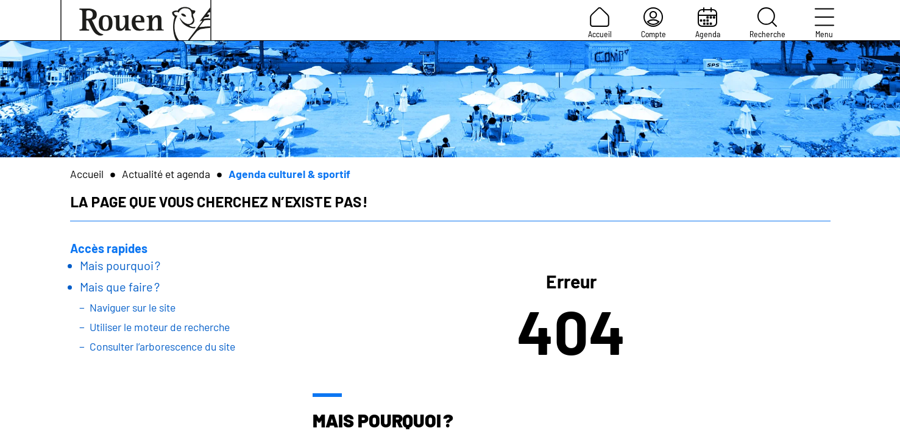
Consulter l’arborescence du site (162, 346)
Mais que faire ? (120, 286)
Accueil (600, 23)
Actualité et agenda (166, 173)
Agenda (707, 23)
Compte (653, 23)
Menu (824, 23)
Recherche (767, 23)
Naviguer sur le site (132, 307)
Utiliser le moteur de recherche (160, 327)
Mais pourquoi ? (120, 265)
